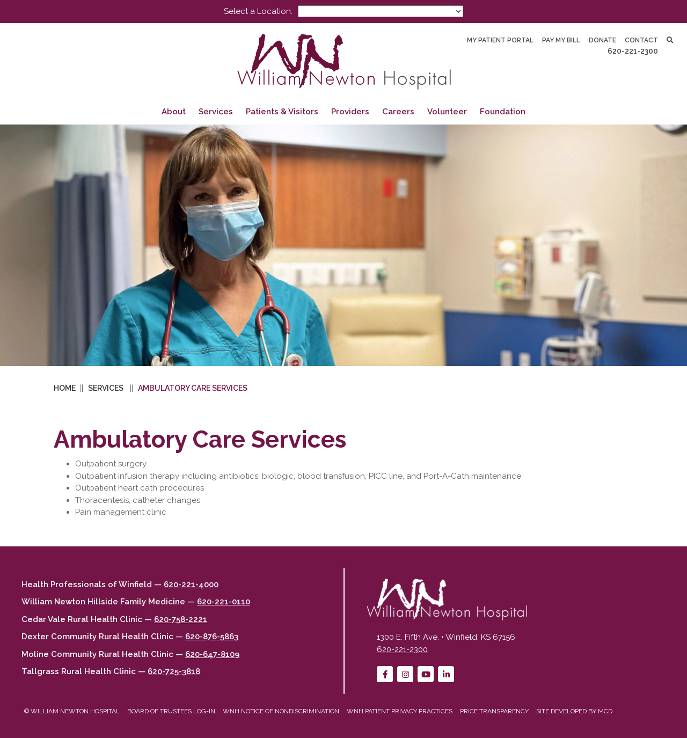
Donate (602, 40)
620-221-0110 (223, 602)
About (174, 111)
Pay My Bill (561, 40)
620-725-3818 (174, 671)
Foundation (502, 111)
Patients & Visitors (282, 111)
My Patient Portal (500, 40)
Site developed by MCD (574, 711)
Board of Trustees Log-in (171, 711)
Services (216, 111)
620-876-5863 (211, 636)
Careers (398, 111)
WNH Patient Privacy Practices (399, 711)
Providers (350, 111)
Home (65, 388)
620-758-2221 (180, 619)
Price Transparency (494, 711)
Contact (641, 40)
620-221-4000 (191, 584)
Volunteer (447, 111)
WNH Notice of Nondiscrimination (281, 711)
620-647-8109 (212, 654)
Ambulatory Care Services (192, 388)
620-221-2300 (633, 51)
